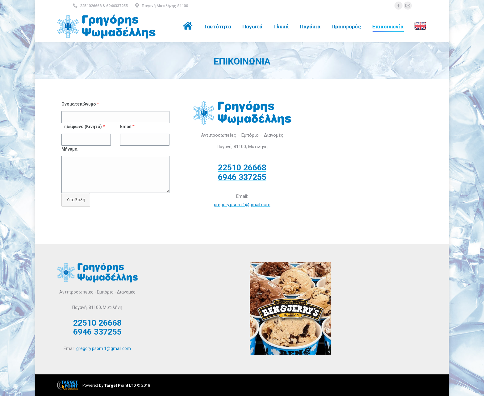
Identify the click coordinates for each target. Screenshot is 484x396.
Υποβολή (75, 199)
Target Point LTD (120, 385)
